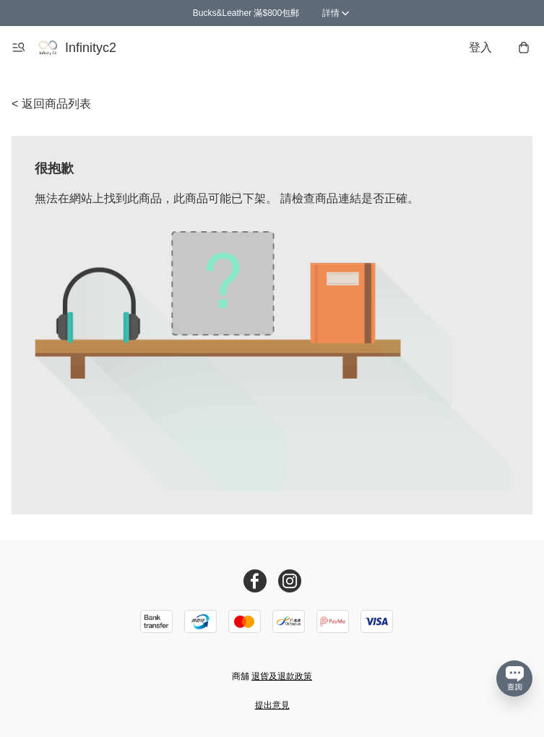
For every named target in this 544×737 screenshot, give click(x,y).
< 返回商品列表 (51, 104)
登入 (480, 47)
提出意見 (272, 705)
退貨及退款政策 (281, 676)
